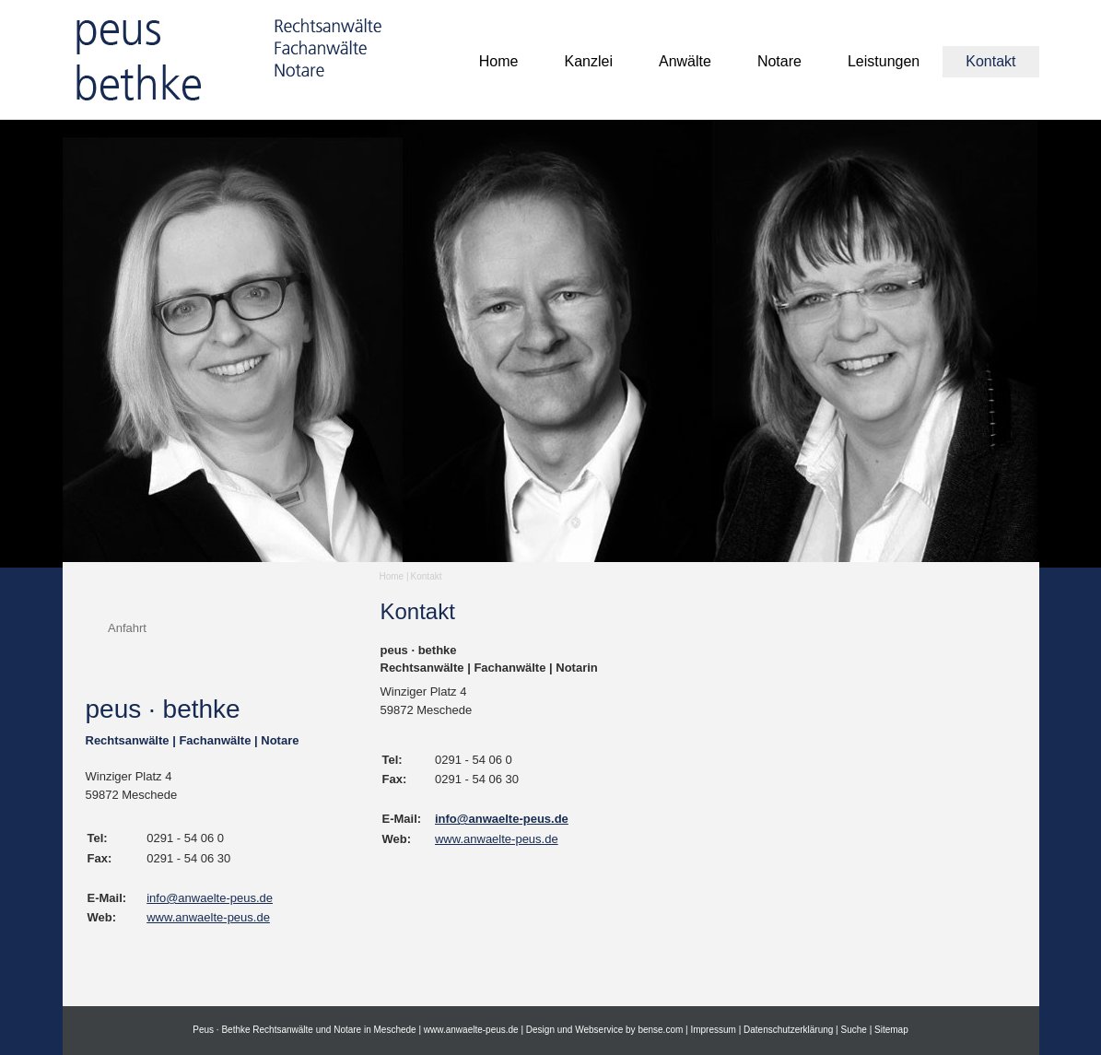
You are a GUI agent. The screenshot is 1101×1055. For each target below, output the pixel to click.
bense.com (660, 1030)
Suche (854, 1030)
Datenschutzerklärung (788, 1030)
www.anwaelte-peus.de (208, 917)
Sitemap (891, 1030)
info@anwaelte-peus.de (209, 898)
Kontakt (426, 576)
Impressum (712, 1030)
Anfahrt (127, 628)
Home (392, 576)
